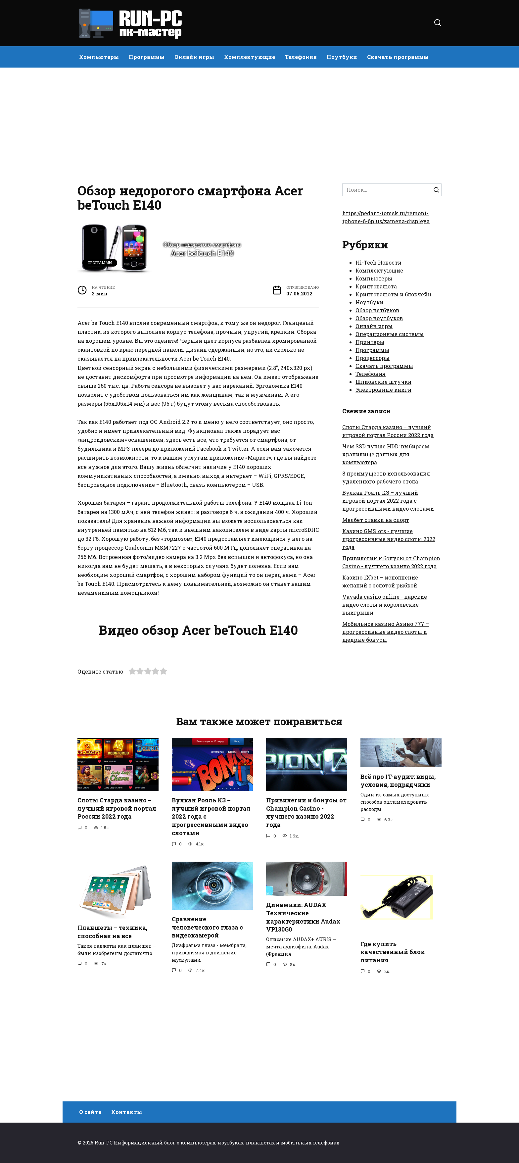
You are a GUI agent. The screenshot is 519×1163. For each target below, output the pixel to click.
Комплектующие (249, 56)
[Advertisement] (259, 123)
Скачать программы (398, 56)
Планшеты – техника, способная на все (112, 1044)
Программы (147, 56)
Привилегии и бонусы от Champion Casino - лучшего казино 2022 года (306, 925)
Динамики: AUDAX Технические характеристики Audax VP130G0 (303, 1030)
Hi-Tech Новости (378, 262)
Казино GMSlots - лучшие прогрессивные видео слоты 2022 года (388, 539)
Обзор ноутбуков (379, 318)
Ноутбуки (342, 56)
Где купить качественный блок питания (392, 1064)
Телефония (301, 56)
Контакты (126, 1112)
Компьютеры (99, 56)
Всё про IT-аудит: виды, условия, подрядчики (398, 893)
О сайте (90, 1112)
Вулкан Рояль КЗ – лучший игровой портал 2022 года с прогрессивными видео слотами (388, 500)
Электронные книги (383, 389)
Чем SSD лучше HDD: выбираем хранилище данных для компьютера (385, 454)
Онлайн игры (194, 56)
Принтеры (369, 341)
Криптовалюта (376, 286)
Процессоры (372, 357)
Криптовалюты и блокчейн (393, 294)
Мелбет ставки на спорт (375, 519)
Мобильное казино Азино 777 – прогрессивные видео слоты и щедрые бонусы (385, 631)
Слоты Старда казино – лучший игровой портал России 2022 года (116, 921)
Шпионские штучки (383, 381)
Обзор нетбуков (377, 310)
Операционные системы (389, 333)
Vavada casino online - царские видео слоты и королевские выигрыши (384, 604)
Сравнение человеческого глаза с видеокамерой (207, 1040)
